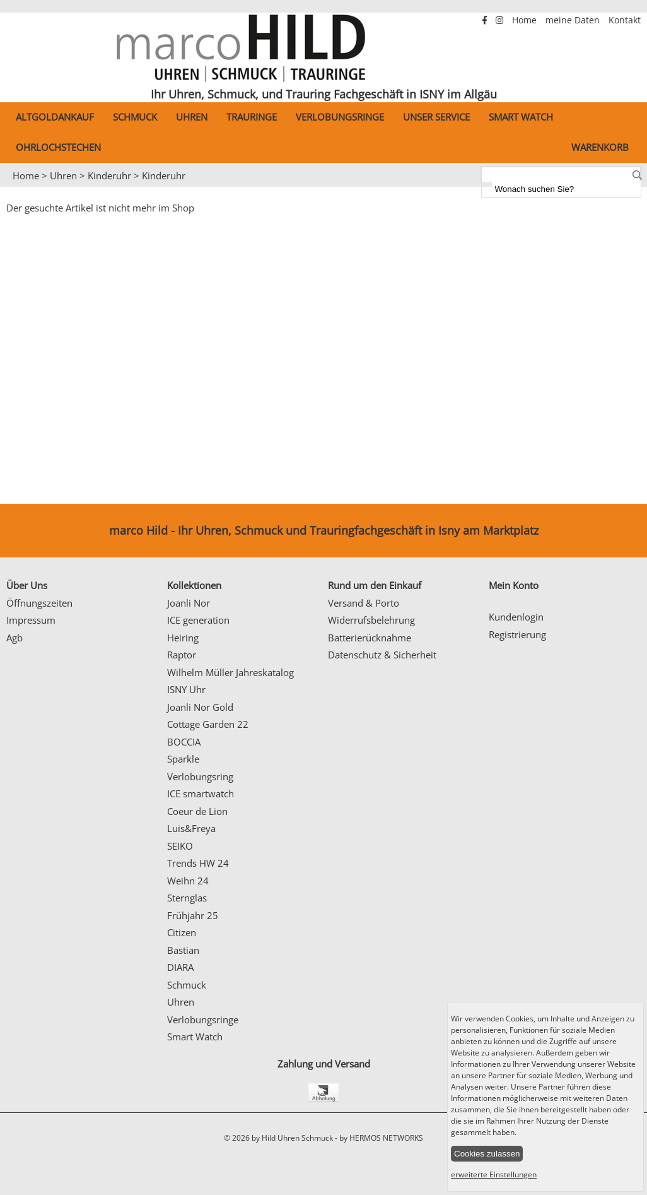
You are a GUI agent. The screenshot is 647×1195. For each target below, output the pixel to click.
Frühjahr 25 (192, 915)
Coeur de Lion (197, 811)
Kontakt (625, 20)
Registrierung (517, 634)
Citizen (181, 932)
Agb (14, 637)
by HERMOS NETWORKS (381, 1138)
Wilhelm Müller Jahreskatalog (230, 672)
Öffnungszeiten (39, 603)
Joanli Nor (188, 603)
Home (525, 20)
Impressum (30, 620)
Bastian (183, 950)
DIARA (180, 967)
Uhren (191, 116)
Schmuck (135, 116)
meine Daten (573, 20)
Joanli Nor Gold (200, 707)
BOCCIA (184, 741)
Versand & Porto (363, 603)
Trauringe (251, 116)
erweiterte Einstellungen (494, 1174)
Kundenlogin (516, 616)
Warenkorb (600, 147)
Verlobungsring (200, 776)
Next (631, 187)
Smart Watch (521, 116)
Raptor (181, 654)
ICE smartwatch (200, 793)
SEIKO (180, 846)
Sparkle (183, 758)
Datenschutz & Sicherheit (382, 654)
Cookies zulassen (487, 1153)
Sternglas (187, 897)
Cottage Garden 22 (207, 724)
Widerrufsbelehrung (371, 620)
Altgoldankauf (55, 116)
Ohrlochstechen (58, 147)
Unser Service (436, 116)
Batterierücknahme (369, 637)
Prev (17, 187)
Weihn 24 (188, 880)
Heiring (183, 637)
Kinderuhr (109, 175)
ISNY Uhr (186, 689)
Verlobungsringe (340, 116)
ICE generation (198, 620)
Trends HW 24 (198, 863)
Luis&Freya (191, 828)
